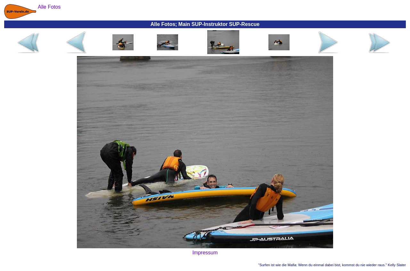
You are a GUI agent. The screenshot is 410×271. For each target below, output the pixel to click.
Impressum (204, 252)
